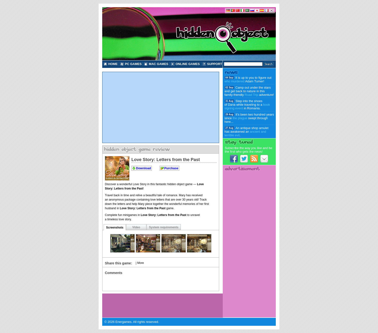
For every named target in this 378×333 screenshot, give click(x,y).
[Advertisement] (160, 107)
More (140, 263)
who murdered (234, 81)
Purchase (171, 168)
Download (143, 168)
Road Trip (251, 95)
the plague (240, 118)
